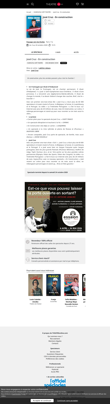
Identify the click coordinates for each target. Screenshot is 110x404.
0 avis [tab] (58, 52)
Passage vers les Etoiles (36, 42)
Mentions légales (55, 341)
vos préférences (52, 394)
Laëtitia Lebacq (44, 68)
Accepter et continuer (42, 400)
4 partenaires (16, 394)
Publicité (55, 369)
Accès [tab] (76, 52)
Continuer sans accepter (67, 400)
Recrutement (55, 339)
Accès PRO (55, 372)
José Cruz (34, 70)
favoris (49, 24)
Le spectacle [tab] (36, 52)
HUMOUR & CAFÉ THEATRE (35, 63)
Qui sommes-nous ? (55, 336)
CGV (45, 356)
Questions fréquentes (55, 354)
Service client (55, 352)
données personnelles (57, 356)
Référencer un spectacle (55, 367)
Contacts (55, 343)
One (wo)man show (51, 63)
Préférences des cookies (55, 359)
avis (48, 20)
